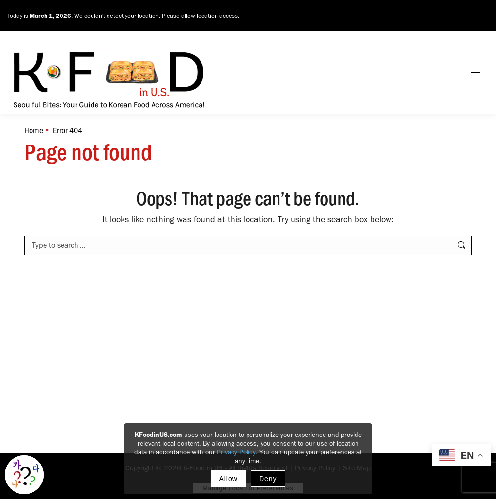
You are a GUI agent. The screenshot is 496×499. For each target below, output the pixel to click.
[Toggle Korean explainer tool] (24, 474)
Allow (228, 479)
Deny (268, 479)
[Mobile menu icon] (474, 72)
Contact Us (430, 72)
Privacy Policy (236, 452)
